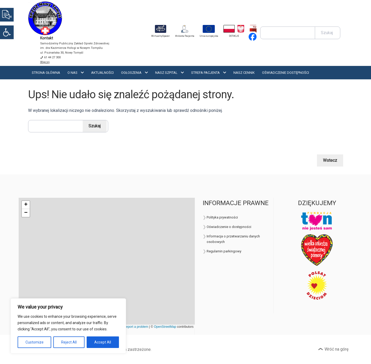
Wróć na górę (336, 349)
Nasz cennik (244, 73)
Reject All (69, 342)
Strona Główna (46, 73)
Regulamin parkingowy (224, 251)
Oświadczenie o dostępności (229, 227)
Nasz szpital (166, 73)
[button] (7, 32)
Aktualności (102, 73)
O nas (72, 73)
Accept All (102, 342)
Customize (34, 342)
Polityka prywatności (222, 217)
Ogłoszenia (131, 73)
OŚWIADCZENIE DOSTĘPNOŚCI (285, 73)
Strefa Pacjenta (205, 73)
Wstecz (330, 160)
